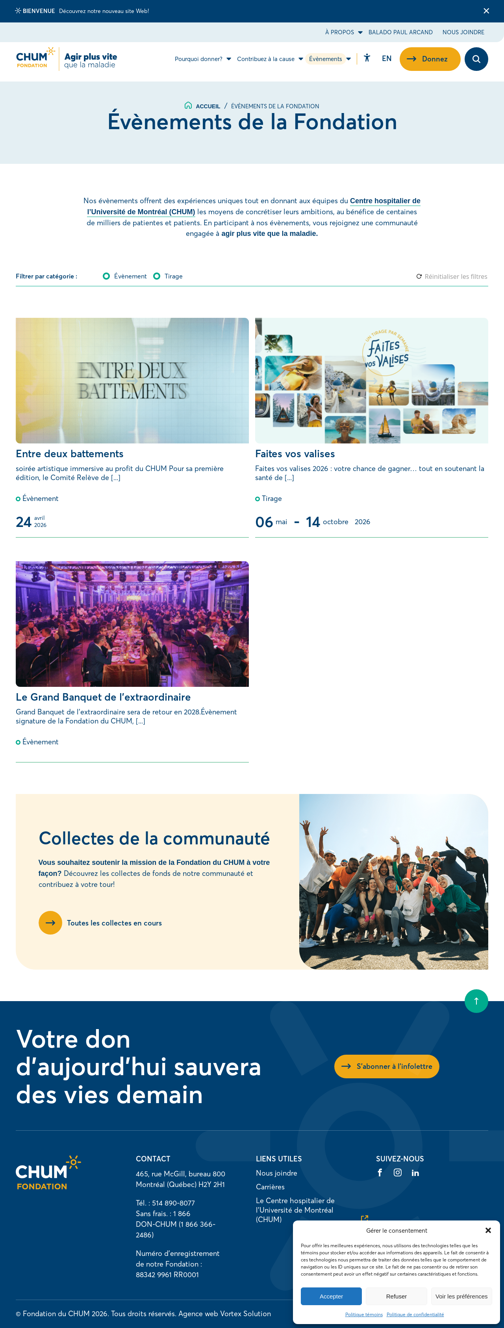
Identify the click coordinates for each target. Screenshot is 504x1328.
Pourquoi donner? (198, 62)
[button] (488, 1230)
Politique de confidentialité (415, 1314)
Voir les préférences (461, 1296)
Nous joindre (463, 32)
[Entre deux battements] (132, 428)
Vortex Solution (245, 1313)
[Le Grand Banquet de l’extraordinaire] (132, 661)
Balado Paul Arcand (401, 32)
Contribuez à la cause (266, 62)
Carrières (270, 1186)
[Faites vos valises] (371, 428)
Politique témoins (364, 1314)
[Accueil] (48, 1186)
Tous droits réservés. (143, 1313)
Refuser (396, 1296)
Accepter (331, 1296)
